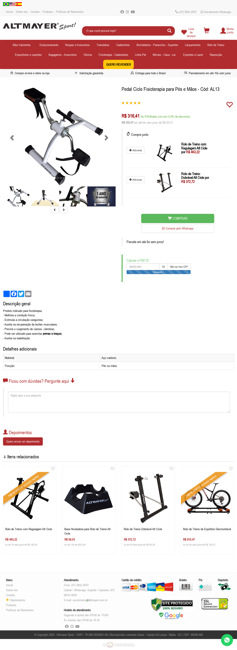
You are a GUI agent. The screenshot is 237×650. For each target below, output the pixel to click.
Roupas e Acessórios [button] (77, 45)
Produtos (48, 11)
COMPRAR (178, 218)
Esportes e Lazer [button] (193, 54)
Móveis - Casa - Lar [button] (164, 54)
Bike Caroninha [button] (21, 45)
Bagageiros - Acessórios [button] (63, 54)
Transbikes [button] (103, 45)
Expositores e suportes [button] (28, 54)
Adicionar (135, 150)
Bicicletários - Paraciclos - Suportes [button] (157, 45)
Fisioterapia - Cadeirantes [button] (113, 54)
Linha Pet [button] (140, 54)
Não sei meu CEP (179, 266)
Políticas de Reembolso (70, 11)
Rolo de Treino (215, 45)
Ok (163, 266)
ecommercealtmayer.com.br (90, 600)
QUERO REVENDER (118, 64)
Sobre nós (22, 11)
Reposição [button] (216, 54)
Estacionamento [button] (49, 45)
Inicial (9, 11)
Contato (35, 11)
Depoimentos (15, 600)
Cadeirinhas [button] (123, 45)
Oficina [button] (88, 54)
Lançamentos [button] (193, 45)
